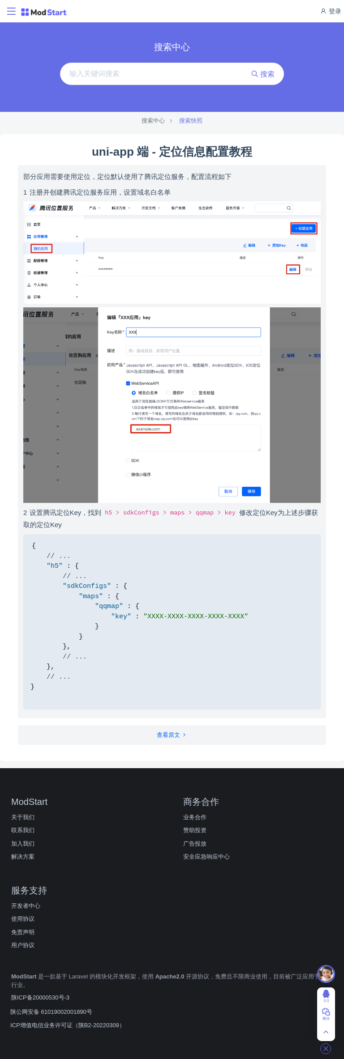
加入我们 (22, 843)
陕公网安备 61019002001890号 (51, 1011)
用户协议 (22, 945)
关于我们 (22, 817)
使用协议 (22, 918)
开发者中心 (25, 905)
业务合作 (194, 817)
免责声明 (22, 932)
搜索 (263, 74)
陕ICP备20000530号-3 (40, 997)
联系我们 (22, 830)
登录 (330, 11)
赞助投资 (194, 830)
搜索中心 (153, 120)
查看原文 (172, 735)
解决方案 (22, 856)
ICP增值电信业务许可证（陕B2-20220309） (67, 1025)
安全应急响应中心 (206, 856)
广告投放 (194, 843)
